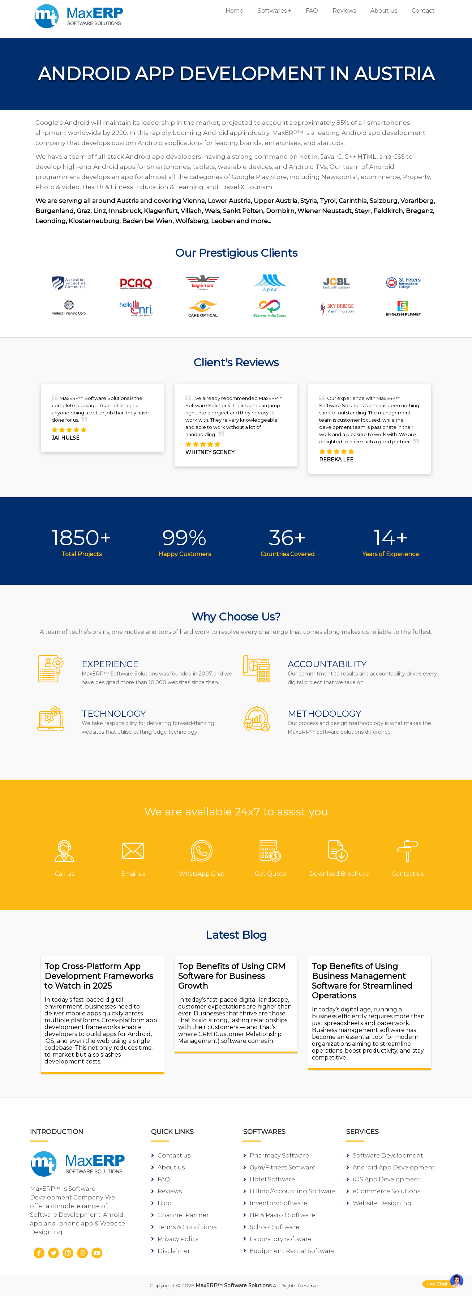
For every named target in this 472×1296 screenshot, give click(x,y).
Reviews (344, 10)
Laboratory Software (277, 1239)
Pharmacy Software (276, 1155)
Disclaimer (170, 1251)
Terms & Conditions (183, 1227)
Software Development (384, 1155)
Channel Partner (180, 1215)
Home (234, 10)
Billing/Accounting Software (289, 1191)
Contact (423, 10)
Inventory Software (275, 1203)
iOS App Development (383, 1179)
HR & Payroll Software (279, 1215)
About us (383, 10)
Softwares (272, 10)
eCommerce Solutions (383, 1191)
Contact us (170, 1155)
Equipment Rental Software (289, 1251)
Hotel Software (269, 1179)
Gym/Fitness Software (279, 1167)
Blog (161, 1203)
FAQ (312, 10)
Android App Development (390, 1167)
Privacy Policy (174, 1239)
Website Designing (379, 1203)
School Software (271, 1227)
